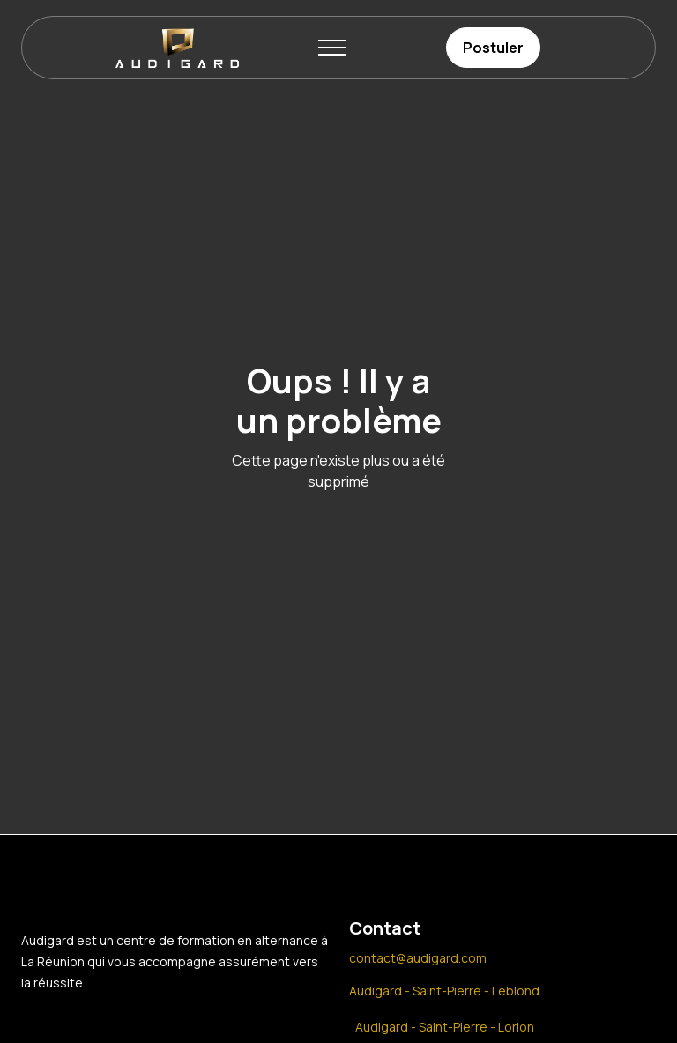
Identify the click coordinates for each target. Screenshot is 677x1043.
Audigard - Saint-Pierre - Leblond (444, 990)
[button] (332, 47)
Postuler (493, 47)
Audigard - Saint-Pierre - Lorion (444, 1026)
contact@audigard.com (418, 958)
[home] (177, 48)
